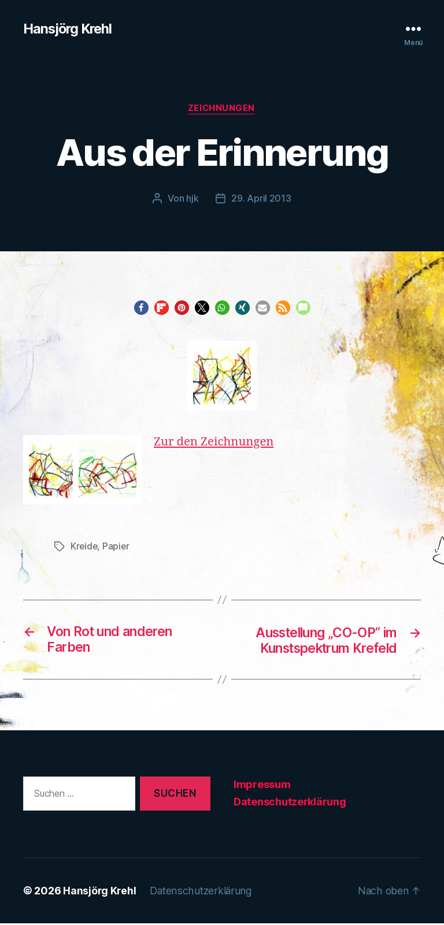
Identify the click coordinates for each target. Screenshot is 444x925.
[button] (141, 309)
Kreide (84, 547)
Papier (117, 547)
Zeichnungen (222, 109)
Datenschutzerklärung (290, 803)
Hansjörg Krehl (69, 29)
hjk (192, 199)
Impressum (262, 786)
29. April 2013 (261, 199)
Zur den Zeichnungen (216, 443)
